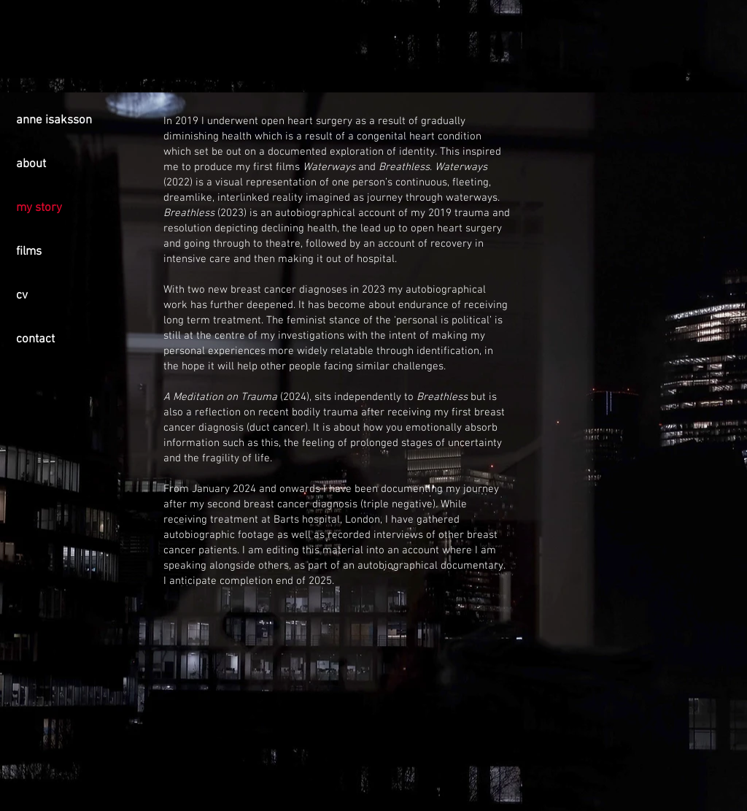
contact (35, 339)
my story (39, 208)
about (31, 164)
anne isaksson (54, 120)
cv (22, 295)
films (29, 252)
